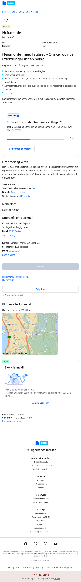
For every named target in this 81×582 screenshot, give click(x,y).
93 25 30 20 (15, 231)
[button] (6, 20)
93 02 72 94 (14, 250)
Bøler (35, 12)
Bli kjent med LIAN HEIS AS (15, 277)
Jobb (13, 12)
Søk (20, 12)
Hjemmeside (8, 280)
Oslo (27, 12)
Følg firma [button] (40, 289)
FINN (4, 12)
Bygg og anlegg (18, 192)
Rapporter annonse (11, 421)
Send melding (8, 235)
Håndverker (25, 196)
